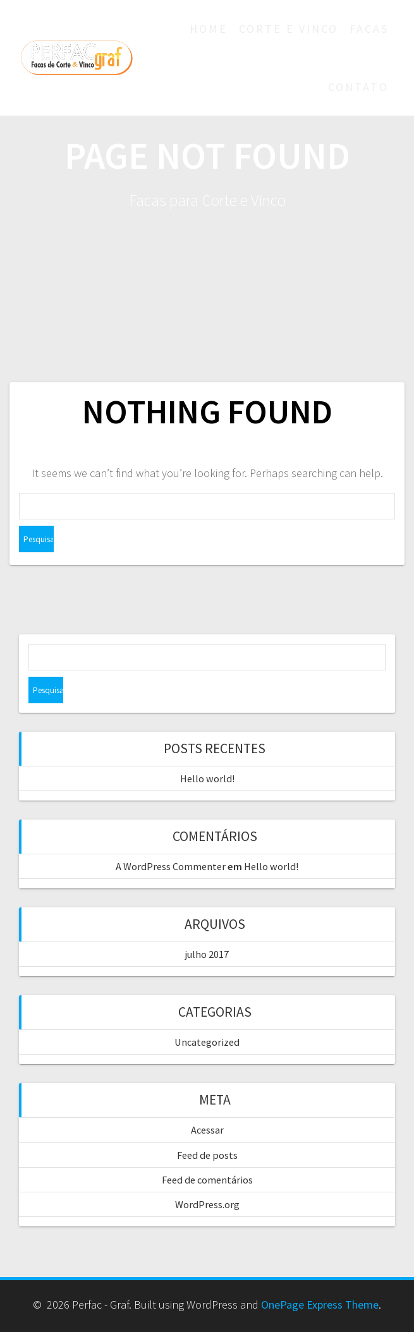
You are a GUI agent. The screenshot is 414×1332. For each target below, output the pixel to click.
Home (209, 28)
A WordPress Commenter (171, 866)
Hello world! (207, 778)
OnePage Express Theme (320, 1304)
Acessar (207, 1129)
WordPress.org (207, 1204)
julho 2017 (207, 954)
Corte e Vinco (288, 28)
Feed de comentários (207, 1179)
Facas (369, 28)
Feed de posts (207, 1155)
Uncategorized (207, 1042)
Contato (358, 87)
